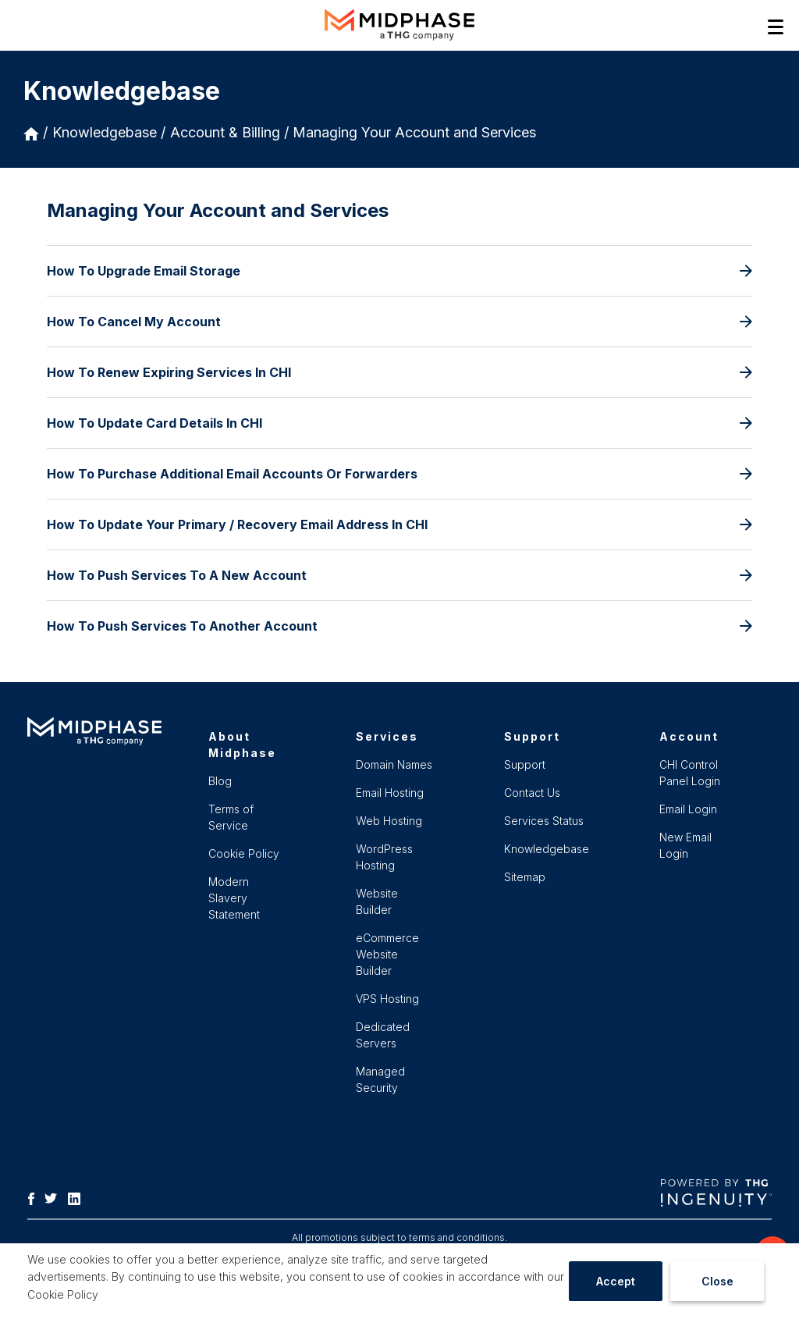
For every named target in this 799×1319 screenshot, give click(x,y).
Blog (220, 780)
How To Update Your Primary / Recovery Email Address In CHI (399, 524)
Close (717, 1281)
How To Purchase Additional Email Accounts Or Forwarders (399, 474)
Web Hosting (389, 820)
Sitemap (524, 876)
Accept (615, 1281)
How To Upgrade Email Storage (399, 271)
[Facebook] (35, 1197)
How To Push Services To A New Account (399, 575)
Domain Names (394, 764)
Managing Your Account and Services (414, 132)
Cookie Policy (62, 1294)
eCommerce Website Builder (387, 954)
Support (524, 764)
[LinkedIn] (78, 1197)
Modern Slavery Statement (234, 898)
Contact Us (532, 792)
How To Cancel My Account (399, 321)
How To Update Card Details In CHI (399, 423)
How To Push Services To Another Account (399, 626)
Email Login (688, 809)
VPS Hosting (387, 998)
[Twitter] (54, 1197)
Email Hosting (390, 792)
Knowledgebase (104, 132)
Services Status (544, 820)
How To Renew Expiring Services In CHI (399, 372)
